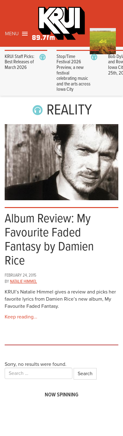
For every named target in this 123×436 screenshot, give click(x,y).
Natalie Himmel (23, 281)
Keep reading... (21, 317)
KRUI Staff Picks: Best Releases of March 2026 (19, 62)
